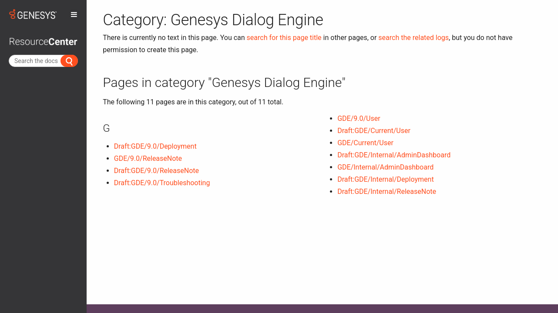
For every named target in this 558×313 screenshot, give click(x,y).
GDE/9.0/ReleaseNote (148, 158)
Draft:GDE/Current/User (373, 131)
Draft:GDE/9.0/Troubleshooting (162, 183)
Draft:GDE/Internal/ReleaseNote (386, 191)
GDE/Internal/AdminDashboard (385, 167)
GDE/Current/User (365, 143)
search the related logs (413, 37)
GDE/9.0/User (358, 118)
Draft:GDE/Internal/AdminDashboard (393, 155)
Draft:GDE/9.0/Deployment (155, 146)
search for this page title (284, 37)
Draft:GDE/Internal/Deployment (385, 179)
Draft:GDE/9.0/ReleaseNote (156, 170)
